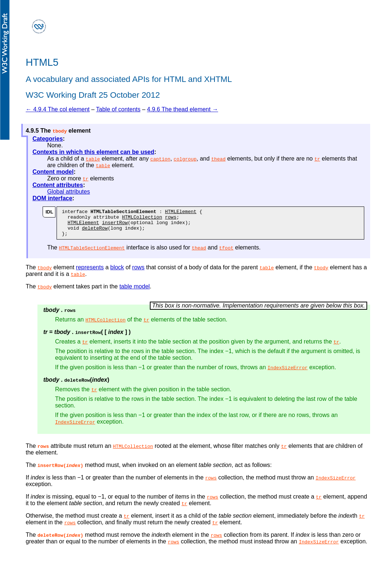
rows (170, 219)
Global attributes (68, 191)
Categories (47, 139)
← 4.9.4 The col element (58, 109)
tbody (44, 273)
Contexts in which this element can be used (93, 152)
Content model (52, 172)
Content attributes (57, 185)
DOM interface (52, 198)
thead (218, 158)
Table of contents (118, 109)
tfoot (226, 253)
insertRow (115, 225)
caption (160, 158)
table (93, 158)
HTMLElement (180, 212)
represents (90, 273)
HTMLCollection (142, 219)
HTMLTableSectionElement (91, 253)
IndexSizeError (288, 373)
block (117, 273)
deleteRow (95, 232)
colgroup (185, 158)
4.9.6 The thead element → (182, 109)
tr (317, 158)
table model (134, 292)
